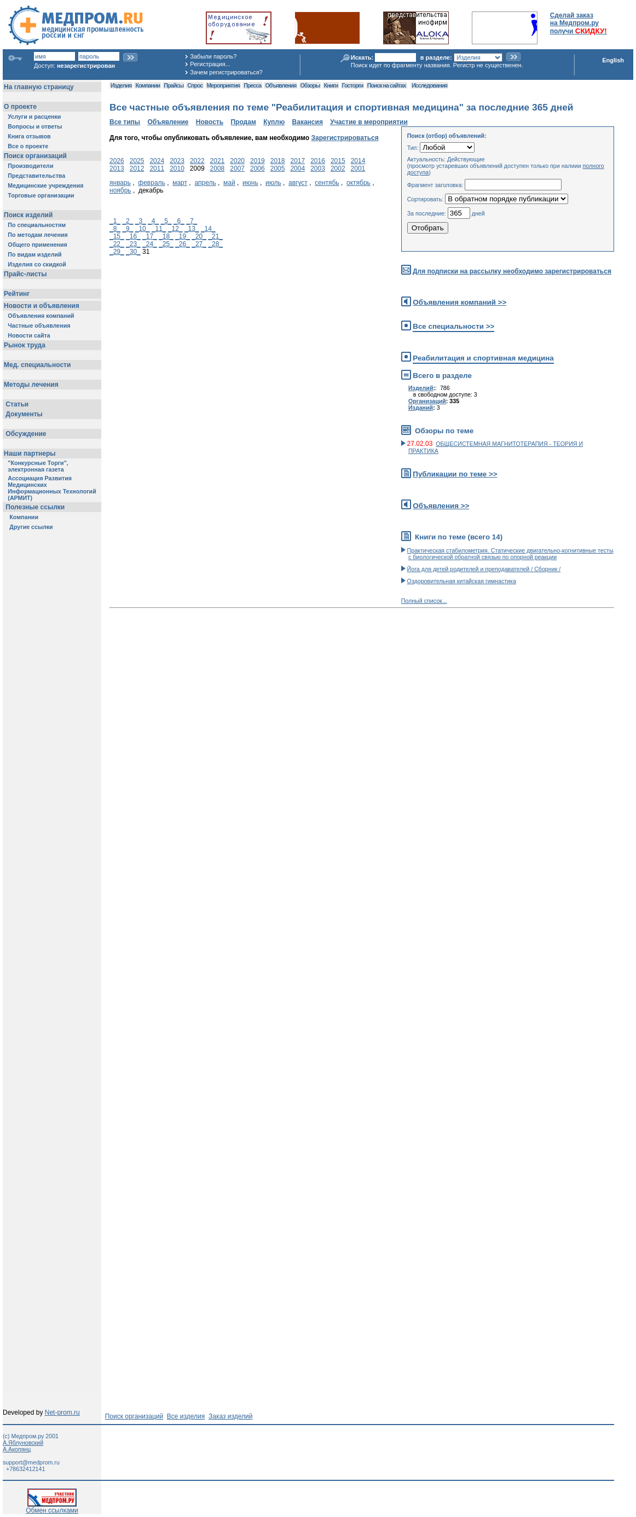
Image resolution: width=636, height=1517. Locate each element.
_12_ (175, 229)
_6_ (179, 221)
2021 (217, 161)
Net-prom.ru (62, 1412)
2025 (137, 161)
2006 (257, 168)
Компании (147, 85)
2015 (338, 161)
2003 (317, 168)
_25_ (166, 244)
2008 (217, 168)
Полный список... (424, 600)
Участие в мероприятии (369, 122)
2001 (358, 168)
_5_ (166, 221)
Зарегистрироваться (344, 138)
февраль (151, 183)
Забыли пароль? (213, 56)
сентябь (327, 183)
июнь (250, 183)
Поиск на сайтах (386, 85)
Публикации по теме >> (455, 474)
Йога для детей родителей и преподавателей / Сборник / (484, 569)
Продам (243, 122)
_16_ (133, 236)
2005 (277, 168)
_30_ (133, 251)
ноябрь (120, 190)
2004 (297, 168)
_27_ (199, 244)
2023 (177, 161)
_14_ (208, 229)
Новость (209, 122)
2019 (257, 161)
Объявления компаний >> (459, 302)
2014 (358, 161)
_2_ (127, 221)
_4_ (153, 221)
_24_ (149, 244)
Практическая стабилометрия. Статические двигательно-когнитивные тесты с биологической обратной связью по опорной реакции (510, 553)
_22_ (116, 244)
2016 (317, 161)
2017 (297, 161)
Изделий (420, 388)
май (229, 183)
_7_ (191, 221)
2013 (116, 168)
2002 (338, 168)
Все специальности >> (453, 326)
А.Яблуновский (23, 1442)
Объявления (280, 85)
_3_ (140, 221)
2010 (177, 168)
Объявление (167, 122)
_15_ (116, 236)
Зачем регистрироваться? (226, 72)
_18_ (166, 236)
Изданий (420, 407)
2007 (237, 168)
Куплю (274, 122)
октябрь (358, 183)
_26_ (182, 244)
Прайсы (173, 85)
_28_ (215, 244)
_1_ (114, 221)
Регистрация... (210, 64)
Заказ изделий (230, 1416)
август (298, 183)
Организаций (427, 401)
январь (120, 183)
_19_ (182, 236)
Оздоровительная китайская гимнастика (461, 581)
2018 (277, 161)
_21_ (215, 236)
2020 (237, 161)
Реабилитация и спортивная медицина (483, 358)
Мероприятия (223, 85)
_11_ (159, 229)
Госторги (353, 85)
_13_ (191, 229)
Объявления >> (441, 506)
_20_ (199, 236)
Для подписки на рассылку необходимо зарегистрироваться (512, 271)
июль (273, 183)
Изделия (120, 85)
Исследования (429, 85)
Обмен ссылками (52, 1507)
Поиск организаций (134, 1416)
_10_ (142, 229)
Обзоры (310, 85)
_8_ (114, 229)
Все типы (124, 122)
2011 (156, 168)
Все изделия (186, 1416)
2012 (137, 168)
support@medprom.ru (31, 1462)
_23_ (133, 244)
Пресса (252, 85)
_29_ (116, 251)
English (613, 60)
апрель (205, 183)
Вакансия (307, 122)
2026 (116, 161)
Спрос (195, 85)
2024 (156, 161)
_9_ (127, 229)
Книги (331, 85)
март (179, 183)
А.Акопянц (17, 1449)
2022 (197, 161)
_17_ (149, 236)
